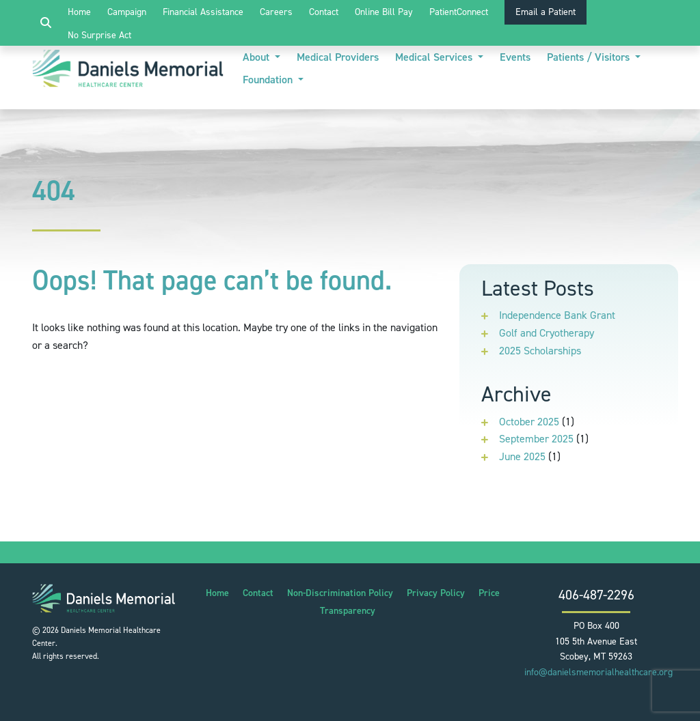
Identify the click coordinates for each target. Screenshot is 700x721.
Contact (323, 11)
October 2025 (529, 421)
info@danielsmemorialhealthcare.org (598, 672)
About (257, 57)
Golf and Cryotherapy (546, 333)
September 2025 (536, 439)
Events (515, 57)
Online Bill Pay (384, 11)
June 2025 (522, 456)
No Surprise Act (99, 35)
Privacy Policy (436, 592)
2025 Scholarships (540, 350)
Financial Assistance (203, 11)
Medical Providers (338, 57)
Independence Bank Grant (557, 315)
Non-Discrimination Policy (340, 592)
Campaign (126, 11)
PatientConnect (458, 11)
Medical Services (435, 57)
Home (79, 11)
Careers (276, 11)
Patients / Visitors (589, 57)
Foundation (269, 79)
